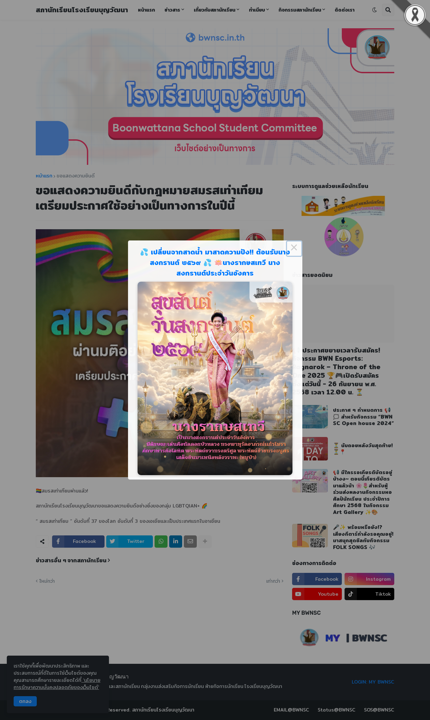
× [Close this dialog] (294, 248)
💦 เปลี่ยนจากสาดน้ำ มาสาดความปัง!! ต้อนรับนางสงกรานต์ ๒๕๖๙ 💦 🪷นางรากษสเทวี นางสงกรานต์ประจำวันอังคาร (215, 262)
